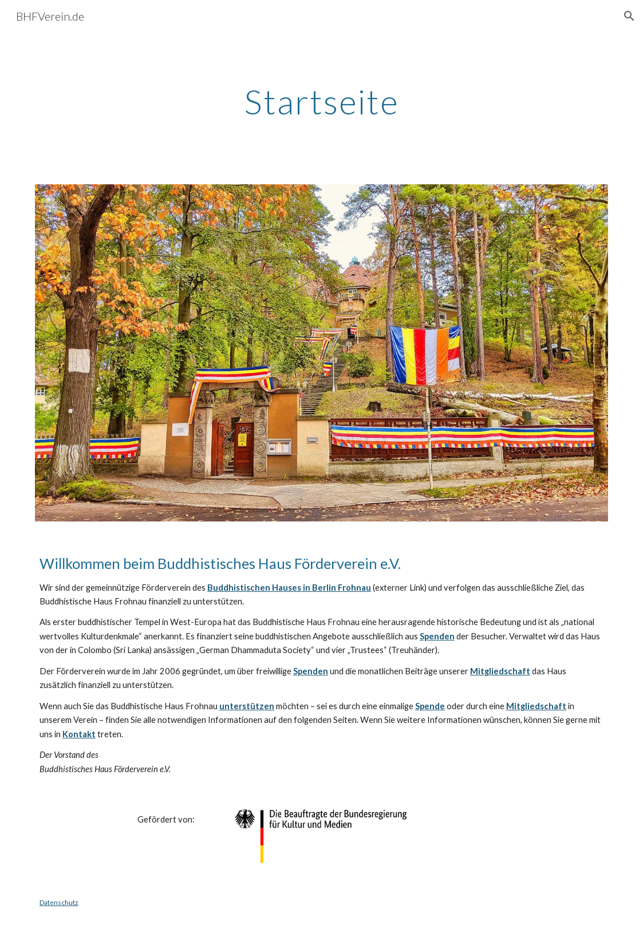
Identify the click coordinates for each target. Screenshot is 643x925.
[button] (629, 16)
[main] (321, 101)
